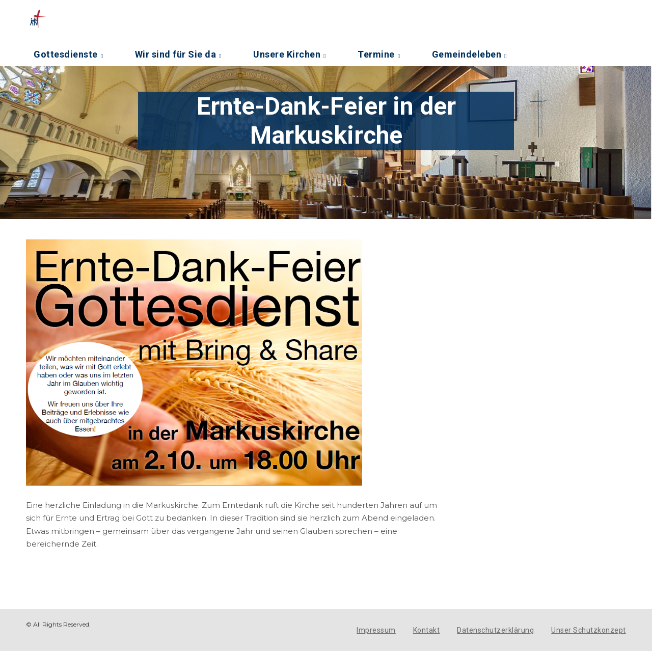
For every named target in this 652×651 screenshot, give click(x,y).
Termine (376, 54)
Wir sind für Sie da (175, 54)
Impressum (376, 630)
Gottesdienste (66, 54)
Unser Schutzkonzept (588, 630)
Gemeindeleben (467, 54)
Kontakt (426, 630)
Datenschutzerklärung (495, 630)
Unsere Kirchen (286, 54)
